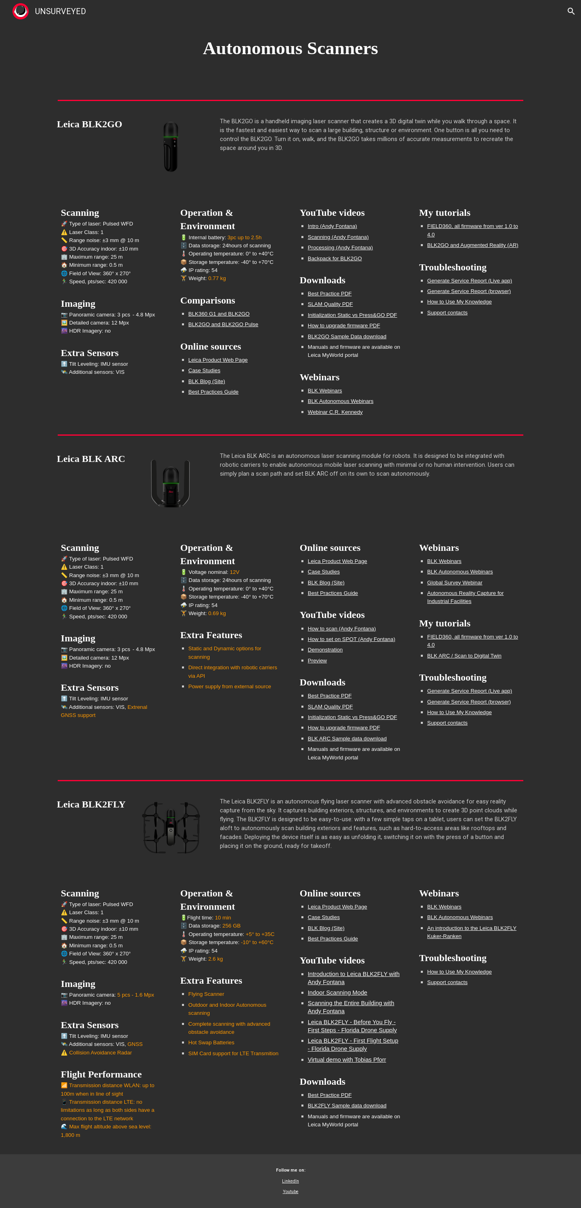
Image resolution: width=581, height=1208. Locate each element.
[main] (290, 48)
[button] (571, 11)
